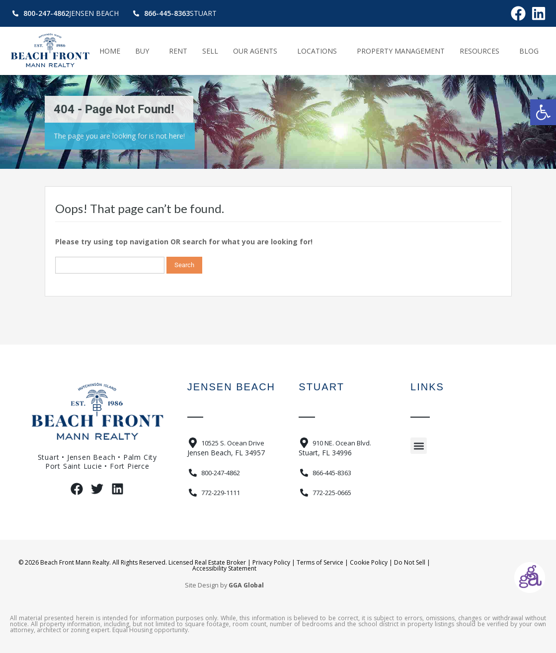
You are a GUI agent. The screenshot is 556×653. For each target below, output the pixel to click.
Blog (529, 51)
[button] (543, 112)
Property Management (401, 51)
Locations (319, 51)
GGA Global (246, 585)
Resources (482, 51)
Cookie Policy (369, 562)
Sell (210, 51)
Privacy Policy (271, 562)
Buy (144, 51)
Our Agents (257, 51)
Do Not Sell (409, 562)
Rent (178, 51)
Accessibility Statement (224, 568)
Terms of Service (320, 562)
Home (109, 51)
